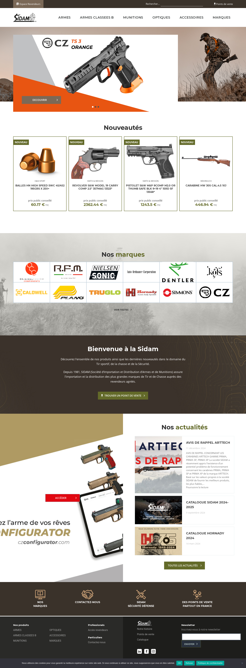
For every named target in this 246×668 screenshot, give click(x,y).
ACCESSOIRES (191, 17)
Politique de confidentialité (210, 663)
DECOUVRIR (39, 100)
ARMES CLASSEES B (97, 17)
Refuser (189, 663)
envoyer (189, 644)
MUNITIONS (133, 17)
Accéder (60, 498)
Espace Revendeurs (28, 4)
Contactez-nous (97, 642)
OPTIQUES (161, 17)
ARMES (64, 17)
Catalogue (142, 640)
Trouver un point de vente (121, 395)
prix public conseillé (40, 203)
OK (179, 663)
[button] (93, 107)
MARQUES (221, 17)
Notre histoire (144, 629)
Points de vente (223, 4)
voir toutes (121, 309)
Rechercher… (153, 3)
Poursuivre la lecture (197, 488)
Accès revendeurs (98, 630)
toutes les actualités (183, 567)
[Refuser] (242, 663)
